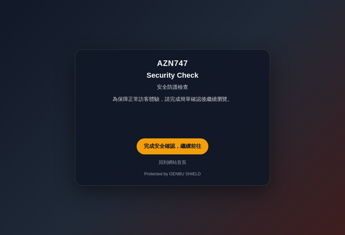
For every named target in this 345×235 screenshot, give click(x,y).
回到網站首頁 (172, 162)
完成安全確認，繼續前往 (172, 146)
